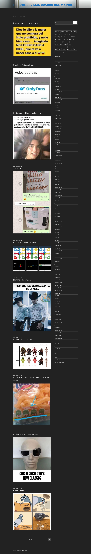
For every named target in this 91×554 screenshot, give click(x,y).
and (71, 31)
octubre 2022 (58, 160)
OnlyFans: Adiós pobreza (23, 65)
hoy (73, 39)
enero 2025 (57, 89)
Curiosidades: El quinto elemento (27, 113)
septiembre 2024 (58, 99)
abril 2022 (57, 176)
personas (57, 46)
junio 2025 (57, 76)
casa (56, 34)
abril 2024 (57, 113)
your (68, 52)
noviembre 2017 (58, 317)
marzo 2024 (57, 115)
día (64, 36)
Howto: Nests (19, 490)
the (56, 49)
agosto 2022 (57, 166)
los (64, 41)
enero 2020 (57, 248)
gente (59, 39)
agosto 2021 (57, 197)
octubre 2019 (58, 256)
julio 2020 (57, 232)
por (62, 46)
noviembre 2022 (58, 158)
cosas (68, 34)
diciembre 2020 (58, 219)
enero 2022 (57, 184)
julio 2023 (57, 136)
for (56, 39)
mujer (56, 44)
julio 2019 (57, 264)
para (61, 44)
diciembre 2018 (58, 282)
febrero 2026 (58, 65)
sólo (73, 46)
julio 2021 (57, 200)
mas (67, 41)
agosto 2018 (57, 293)
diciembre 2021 (58, 187)
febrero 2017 (57, 327)
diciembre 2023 (58, 123)
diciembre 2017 (58, 314)
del (61, 36)
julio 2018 (57, 295)
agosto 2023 (57, 134)
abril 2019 (57, 272)
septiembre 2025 (58, 68)
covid (73, 34)
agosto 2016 (57, 340)
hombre (69, 39)
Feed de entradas (58, 359)
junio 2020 (57, 234)
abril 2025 (57, 81)
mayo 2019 (57, 269)
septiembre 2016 (58, 338)
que (65, 46)
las (60, 41)
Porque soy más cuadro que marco (42, 5)
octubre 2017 (58, 319)
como (60, 34)
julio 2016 (57, 343)
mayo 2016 (57, 348)
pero (70, 44)
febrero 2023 (58, 150)
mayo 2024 (57, 110)
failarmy (73, 36)
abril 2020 (57, 240)
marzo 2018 (57, 306)
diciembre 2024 (58, 91)
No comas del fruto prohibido (25, 23)
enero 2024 (57, 121)
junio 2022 (57, 171)
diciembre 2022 (58, 155)
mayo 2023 (57, 142)
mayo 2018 (57, 301)
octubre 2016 (58, 335)
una (68, 49)
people (65, 44)
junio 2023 (57, 139)
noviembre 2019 (58, 253)
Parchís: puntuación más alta (25, 242)
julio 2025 (57, 73)
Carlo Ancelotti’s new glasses (25, 434)
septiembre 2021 (58, 195)
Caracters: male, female (23, 340)
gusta (64, 39)
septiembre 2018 (58, 290)
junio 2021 (57, 203)
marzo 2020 (57, 242)
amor (67, 31)
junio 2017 (57, 324)
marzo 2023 (57, 147)
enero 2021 (57, 216)
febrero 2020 (58, 245)
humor (56, 41)
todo (60, 49)
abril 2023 (57, 144)
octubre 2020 (58, 224)
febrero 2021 (57, 213)
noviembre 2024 (58, 94)
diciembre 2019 (58, 250)
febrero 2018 (58, 309)
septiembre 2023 (58, 131)
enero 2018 (57, 311)
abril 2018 (57, 303)
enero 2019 (57, 280)
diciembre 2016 (58, 330)
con (65, 34)
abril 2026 (57, 60)
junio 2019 (57, 266)
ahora (62, 31)
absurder (57, 31)
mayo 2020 (57, 237)
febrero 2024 (58, 118)
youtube (72, 52)
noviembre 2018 (58, 285)
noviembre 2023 (58, 126)
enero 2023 (57, 152)
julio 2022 (57, 168)
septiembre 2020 (58, 227)
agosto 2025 (57, 70)
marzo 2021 (57, 211)
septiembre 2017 (58, 322)
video (60, 52)
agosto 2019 (57, 261)
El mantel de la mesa (22, 280)
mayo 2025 (57, 78)
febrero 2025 (58, 86)
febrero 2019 (58, 277)
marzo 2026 (57, 62)
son (69, 46)
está (68, 36)
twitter (64, 49)
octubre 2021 (58, 192)
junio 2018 (57, 298)
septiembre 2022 (58, 163)
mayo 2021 (57, 205)
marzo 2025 (57, 84)
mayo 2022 (57, 174)
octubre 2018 (58, 287)
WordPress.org (58, 365)
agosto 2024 (57, 102)
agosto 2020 (57, 229)
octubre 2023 (58, 128)
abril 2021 (57, 208)
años (75, 31)
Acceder (56, 357)
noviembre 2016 (58, 332)
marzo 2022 (57, 179)
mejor (71, 41)
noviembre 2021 (58, 189)
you (64, 52)
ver (71, 49)
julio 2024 (57, 105)
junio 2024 (57, 107)
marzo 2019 (57, 274)
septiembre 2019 (58, 258)
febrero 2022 (58, 181)
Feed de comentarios (59, 362)
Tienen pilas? (18, 168)
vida (56, 52)
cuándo (57, 36)
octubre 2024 (58, 97)
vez (75, 49)
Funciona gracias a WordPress (20, 550)
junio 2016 (57, 346)
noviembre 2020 (58, 221)
